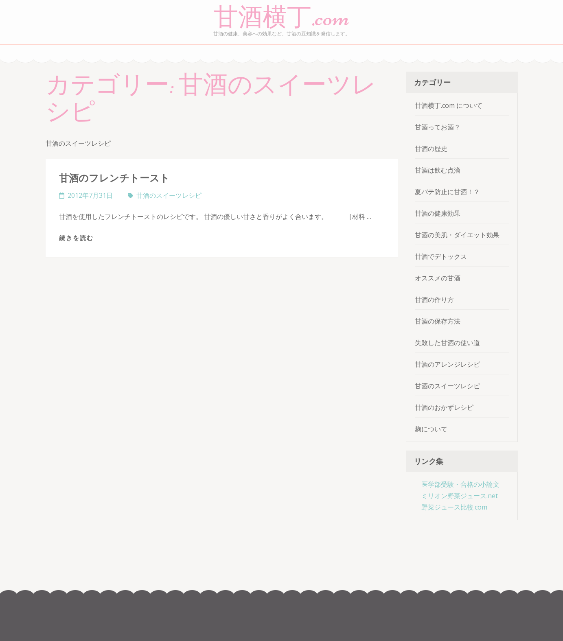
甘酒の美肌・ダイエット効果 (457, 234)
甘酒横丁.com (281, 17)
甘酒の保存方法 (437, 321)
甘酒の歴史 (431, 148)
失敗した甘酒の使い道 (447, 342)
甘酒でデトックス (441, 256)
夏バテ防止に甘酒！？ (447, 191)
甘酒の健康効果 (437, 213)
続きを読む (76, 238)
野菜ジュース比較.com (454, 507)
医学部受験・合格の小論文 (460, 484)
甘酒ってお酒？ (437, 127)
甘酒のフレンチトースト (114, 177)
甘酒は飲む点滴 (437, 170)
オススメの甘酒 (437, 277)
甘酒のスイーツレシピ (169, 195)
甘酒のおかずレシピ (444, 407)
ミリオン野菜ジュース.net (459, 495)
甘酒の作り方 (434, 299)
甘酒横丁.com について (448, 105)
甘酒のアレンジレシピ (447, 364)
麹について (431, 428)
